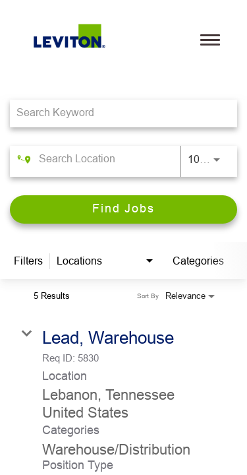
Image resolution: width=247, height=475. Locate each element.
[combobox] (116, 113)
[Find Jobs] (123, 209)
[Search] (123, 209)
